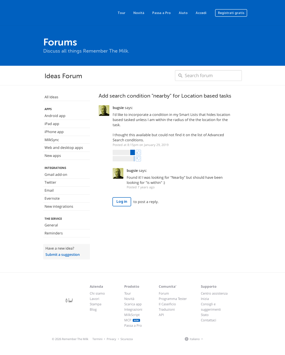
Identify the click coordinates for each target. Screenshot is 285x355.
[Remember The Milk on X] (217, 339)
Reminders (54, 233)
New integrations (59, 206)
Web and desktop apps (64, 147)
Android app (55, 115)
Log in (121, 201)
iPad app (52, 123)
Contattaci (208, 320)
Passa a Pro (161, 13)
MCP (132, 320)
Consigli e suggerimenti (211, 307)
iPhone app (54, 131)
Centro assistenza (214, 293)
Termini (97, 339)
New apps (53, 155)
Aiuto (183, 13)
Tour (121, 13)
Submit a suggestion (62, 254)
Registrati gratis (231, 13)
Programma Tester (173, 298)
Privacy (111, 339)
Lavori (94, 298)
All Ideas (51, 96)
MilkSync (52, 139)
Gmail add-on (56, 174)
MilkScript (132, 314)
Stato (205, 314)
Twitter (50, 182)
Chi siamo (97, 293)
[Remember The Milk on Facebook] (210, 339)
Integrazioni (133, 309)
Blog (93, 309)
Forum (164, 293)
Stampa (95, 304)
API (161, 314)
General (51, 225)
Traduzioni (167, 309)
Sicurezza (126, 339)
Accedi (201, 13)
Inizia (205, 298)
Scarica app (133, 304)
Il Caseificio (167, 304)
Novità (138, 13)
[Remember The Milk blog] (222, 339)
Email (49, 190)
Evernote (52, 198)
